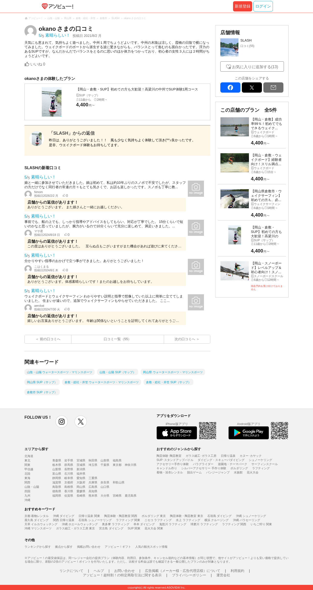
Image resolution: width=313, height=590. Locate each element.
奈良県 (105, 482)
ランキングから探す (37, 546)
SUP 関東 (134, 528)
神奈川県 (130, 465)
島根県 (68, 487)
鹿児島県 (130, 495)
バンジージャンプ (218, 472)
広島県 (93, 487)
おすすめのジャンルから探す (178, 449)
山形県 (105, 460)
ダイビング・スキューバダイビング (221, 460)
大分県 (105, 495)
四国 (27, 491)
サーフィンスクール (264, 464)
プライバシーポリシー (189, 575)
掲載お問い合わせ (89, 546)
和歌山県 (118, 482)
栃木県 (56, 465)
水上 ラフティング (188, 520)
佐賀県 (68, 495)
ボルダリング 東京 (154, 516)
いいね (37, 64)
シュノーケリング (260, 460)
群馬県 (68, 465)
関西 (27, 482)
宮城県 (81, 460)
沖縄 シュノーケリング (251, 516)
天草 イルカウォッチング (40, 524)
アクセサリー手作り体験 (172, 464)
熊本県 (93, 495)
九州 (27, 495)
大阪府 (81, 482)
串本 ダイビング (144, 524)
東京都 (117, 465)
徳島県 (56, 491)
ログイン (263, 6)
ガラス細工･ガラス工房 (201, 456)
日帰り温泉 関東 (89, 516)
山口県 (105, 487)
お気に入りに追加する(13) (255, 67)
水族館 (238, 472)
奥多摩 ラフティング (115, 524)
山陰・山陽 (31, 487)
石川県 (68, 473)
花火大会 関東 (154, 528)
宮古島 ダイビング (111, 528)
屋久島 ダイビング (36, 520)
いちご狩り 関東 (261, 524)
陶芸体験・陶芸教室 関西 (120, 516)
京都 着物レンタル (36, 516)
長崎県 (81, 495)
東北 (27, 460)
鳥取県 (56, 487)
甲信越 (28, 469)
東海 (27, 478)
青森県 (56, 460)
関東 (27, 465)
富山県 (56, 473)
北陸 (27, 473)
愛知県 (81, 478)
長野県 (68, 469)
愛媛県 (81, 491)
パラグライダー (203, 464)
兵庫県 (93, 482)
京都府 (68, 482)
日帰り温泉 (228, 456)
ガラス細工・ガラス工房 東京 (75, 528)
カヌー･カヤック (251, 456)
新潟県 (81, 469)
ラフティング (261, 468)
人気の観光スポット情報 (151, 546)
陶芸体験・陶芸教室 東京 (186, 516)
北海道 (28, 456)
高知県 (93, 491)
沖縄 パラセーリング (246, 520)
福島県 (117, 460)
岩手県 (68, 460)
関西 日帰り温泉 (63, 520)
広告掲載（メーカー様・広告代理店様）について (182, 571)
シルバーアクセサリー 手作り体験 (203, 468)
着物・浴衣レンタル (169, 472)
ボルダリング (239, 468)
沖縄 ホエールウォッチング (80, 524)
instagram (62, 421)
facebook (230, 87)
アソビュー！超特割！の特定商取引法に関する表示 (122, 575)
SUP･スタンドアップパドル (174, 460)
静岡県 (56, 478)
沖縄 (27, 500)
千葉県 (105, 465)
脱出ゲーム (194, 472)
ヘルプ (99, 571)
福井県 (81, 473)
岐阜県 (68, 478)
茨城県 (81, 465)
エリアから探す (36, 449)
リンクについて (71, 571)
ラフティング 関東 (128, 520)
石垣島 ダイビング (219, 516)
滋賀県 (56, 482)
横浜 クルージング (216, 520)
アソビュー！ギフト (118, 546)
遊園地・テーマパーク (232, 464)
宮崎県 (117, 495)
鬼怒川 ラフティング (172, 524)
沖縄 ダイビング (63, 516)
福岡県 (56, 495)
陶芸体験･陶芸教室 (168, 456)
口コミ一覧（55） (118, 339)
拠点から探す (64, 546)
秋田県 (93, 460)
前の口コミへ (50, 339)
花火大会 (252, 472)
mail (273, 87)
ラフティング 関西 (234, 524)
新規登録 (242, 6)
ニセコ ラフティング (158, 520)
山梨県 (56, 469)
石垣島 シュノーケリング (95, 520)
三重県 (93, 478)
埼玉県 (93, 465)
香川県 (68, 491)
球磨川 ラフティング (204, 524)
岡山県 (81, 487)
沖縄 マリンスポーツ (38, 528)
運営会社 (223, 575)
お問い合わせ (124, 571)
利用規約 (237, 571)
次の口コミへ (185, 339)
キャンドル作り (166, 468)
